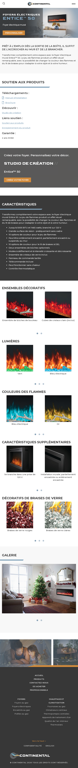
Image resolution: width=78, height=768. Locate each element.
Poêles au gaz (21, 714)
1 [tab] (37, 333)
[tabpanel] (20, 310)
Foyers (21, 699)
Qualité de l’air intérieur (56, 721)
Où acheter (39, 686)
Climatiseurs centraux (56, 710)
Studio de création (11, 112)
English (50, 746)
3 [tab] (43, 384)
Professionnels (39, 690)
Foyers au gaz (21, 703)
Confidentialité (33, 746)
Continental (19, 763)
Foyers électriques (21, 706)
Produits (39, 679)
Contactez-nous (39, 683)
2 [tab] (41, 333)
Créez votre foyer (18, 180)
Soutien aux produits (13, 123)
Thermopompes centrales (56, 714)
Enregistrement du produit (16, 128)
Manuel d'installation (16, 98)
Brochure (10, 102)
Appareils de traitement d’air (56, 717)
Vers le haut (39, 741)
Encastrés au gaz (21, 710)
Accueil (39, 675)
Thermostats (56, 725)
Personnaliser (13, 33)
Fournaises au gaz (56, 706)
